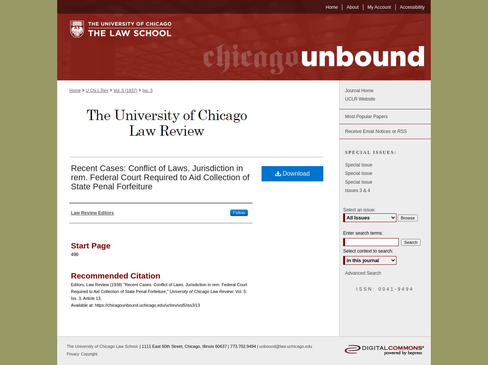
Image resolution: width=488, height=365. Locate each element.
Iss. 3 (147, 90)
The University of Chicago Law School (102, 346)
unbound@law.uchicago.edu (285, 346)
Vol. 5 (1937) (125, 90)
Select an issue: (359, 210)
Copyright (89, 354)
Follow (239, 212)
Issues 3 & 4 (357, 190)
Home (74, 90)
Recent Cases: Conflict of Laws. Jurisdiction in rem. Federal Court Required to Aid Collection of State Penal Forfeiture (160, 177)
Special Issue (358, 165)
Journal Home (359, 90)
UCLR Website (360, 99)
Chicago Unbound (307, 47)
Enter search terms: (363, 233)
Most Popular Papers (366, 116)
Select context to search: (368, 251)
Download (292, 173)
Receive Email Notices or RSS (376, 131)
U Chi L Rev (97, 90)
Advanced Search (363, 273)
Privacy (73, 354)
